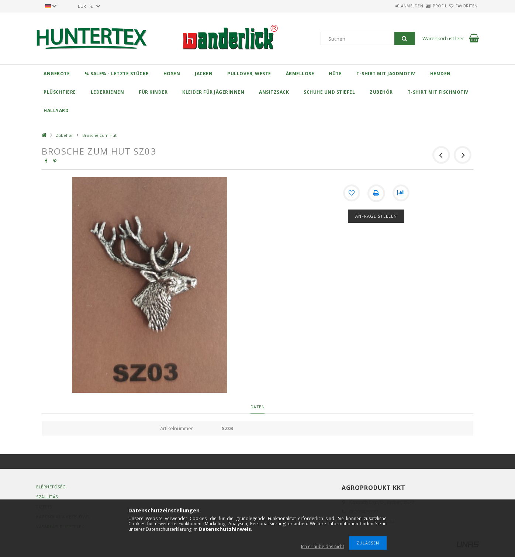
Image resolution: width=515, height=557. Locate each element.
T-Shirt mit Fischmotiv (438, 92)
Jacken (203, 73)
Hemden (440, 73)
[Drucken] (376, 193)
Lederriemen (107, 92)
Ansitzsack (274, 92)
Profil (427, 5)
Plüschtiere (60, 92)
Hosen (171, 73)
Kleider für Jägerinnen (213, 92)
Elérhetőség (51, 486)
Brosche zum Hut (99, 135)
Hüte (335, 73)
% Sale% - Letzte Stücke (116, 73)
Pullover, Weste (249, 73)
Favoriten (463, 5)
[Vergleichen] (401, 193)
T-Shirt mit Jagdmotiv (385, 73)
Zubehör (381, 92)
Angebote (57, 73)
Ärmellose (300, 73)
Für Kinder (153, 92)
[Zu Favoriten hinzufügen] (351, 193)
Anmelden (391, 5)
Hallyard (56, 110)
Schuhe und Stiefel (329, 92)
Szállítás (47, 496)
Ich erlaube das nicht (322, 546)
